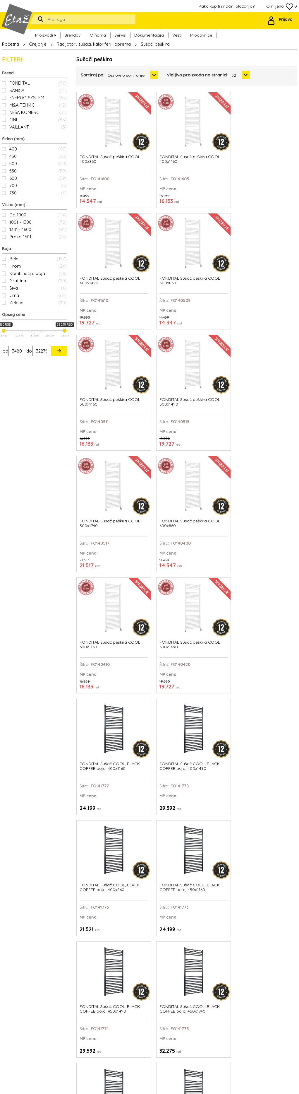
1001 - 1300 (38, 222)
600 (38, 178)
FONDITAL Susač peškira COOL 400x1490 (209, 142)
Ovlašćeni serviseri (189, 1000)
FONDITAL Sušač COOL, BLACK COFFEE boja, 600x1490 (215, 759)
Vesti (177, 32)
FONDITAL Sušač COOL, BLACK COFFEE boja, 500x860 (101, 656)
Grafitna (38, 280)
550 (38, 171)
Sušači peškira (155, 44)
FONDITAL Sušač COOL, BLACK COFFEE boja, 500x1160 (158, 554)
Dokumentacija (149, 32)
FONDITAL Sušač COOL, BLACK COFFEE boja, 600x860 (101, 862)
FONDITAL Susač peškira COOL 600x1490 (152, 348)
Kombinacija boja (38, 273)
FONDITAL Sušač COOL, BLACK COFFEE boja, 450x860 (101, 554)
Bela (38, 259)
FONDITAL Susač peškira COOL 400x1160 (152, 142)
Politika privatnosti (189, 1014)
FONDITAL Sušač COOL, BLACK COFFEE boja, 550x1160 (158, 656)
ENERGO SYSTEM (38, 97)
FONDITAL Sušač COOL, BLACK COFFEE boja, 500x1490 (215, 554)
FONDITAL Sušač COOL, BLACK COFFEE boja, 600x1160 (158, 759)
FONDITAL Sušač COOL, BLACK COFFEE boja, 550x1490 (215, 656)
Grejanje (38, 44)
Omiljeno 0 (281, 6)
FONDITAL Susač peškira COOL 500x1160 (96, 245)
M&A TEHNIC (38, 105)
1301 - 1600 (38, 229)
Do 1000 (38, 215)
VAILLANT (38, 127)
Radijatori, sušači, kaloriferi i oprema (93, 44)
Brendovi (72, 32)
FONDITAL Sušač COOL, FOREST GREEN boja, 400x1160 (158, 862)
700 (38, 185)
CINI (38, 119)
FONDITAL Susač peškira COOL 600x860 (266, 245)
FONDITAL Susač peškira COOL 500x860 (266, 142)
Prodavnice (201, 32)
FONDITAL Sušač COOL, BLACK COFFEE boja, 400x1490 (271, 348)
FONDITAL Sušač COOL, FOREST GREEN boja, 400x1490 (215, 862)
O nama (98, 32)
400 (38, 149)
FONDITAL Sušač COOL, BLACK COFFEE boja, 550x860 (101, 759)
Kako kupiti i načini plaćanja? (227, 6)
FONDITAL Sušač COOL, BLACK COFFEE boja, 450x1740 (271, 451)
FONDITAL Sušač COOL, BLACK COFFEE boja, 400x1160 (215, 348)
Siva (38, 288)
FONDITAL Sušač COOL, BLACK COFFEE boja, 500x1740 (271, 554)
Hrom (38, 266)
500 (38, 163)
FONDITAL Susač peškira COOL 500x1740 (209, 245)
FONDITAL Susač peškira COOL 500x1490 (152, 245)
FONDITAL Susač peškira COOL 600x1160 (96, 348)
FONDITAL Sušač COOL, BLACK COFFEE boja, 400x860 (101, 451)
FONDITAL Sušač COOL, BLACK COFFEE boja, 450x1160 (158, 451)
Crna (38, 295)
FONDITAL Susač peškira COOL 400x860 (96, 142)
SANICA (38, 90)
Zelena (38, 302)
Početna (10, 44)
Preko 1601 (38, 237)
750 (38, 193)
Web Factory (163, 1085)
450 (38, 156)
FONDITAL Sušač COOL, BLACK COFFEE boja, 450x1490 (215, 451)
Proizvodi (45, 32)
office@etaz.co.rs (54, 996)
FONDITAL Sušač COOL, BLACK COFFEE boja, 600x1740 (271, 759)
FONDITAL (38, 83)
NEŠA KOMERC (38, 112)
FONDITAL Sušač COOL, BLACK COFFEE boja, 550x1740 (271, 656)
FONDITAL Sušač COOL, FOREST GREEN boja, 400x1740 (272, 862)
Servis (120, 32)
